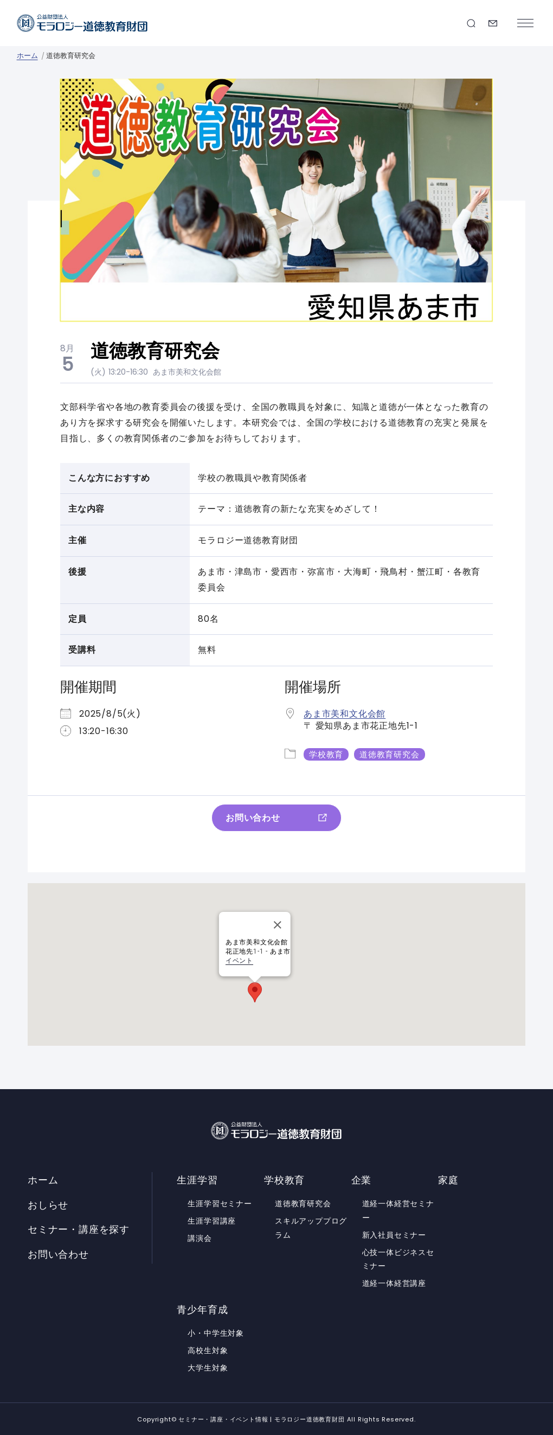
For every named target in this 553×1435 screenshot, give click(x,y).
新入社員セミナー (394, 1234)
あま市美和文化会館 (187, 371)
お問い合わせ (493, 23)
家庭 (448, 1179)
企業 (361, 1179)
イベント (239, 960)
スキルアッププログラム (311, 1227)
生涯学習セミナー (220, 1203)
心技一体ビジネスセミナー (398, 1258)
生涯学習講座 (212, 1220)
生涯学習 (197, 1179)
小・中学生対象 (216, 1332)
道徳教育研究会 (389, 754)
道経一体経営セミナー (398, 1210)
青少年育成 (202, 1309)
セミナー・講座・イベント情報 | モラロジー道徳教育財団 (82, 23)
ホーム (27, 55)
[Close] (278, 924)
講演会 (199, 1237)
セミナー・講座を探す (471, 23)
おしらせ (48, 1204)
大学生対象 (208, 1367)
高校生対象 (208, 1349)
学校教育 (326, 754)
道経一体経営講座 (394, 1283)
